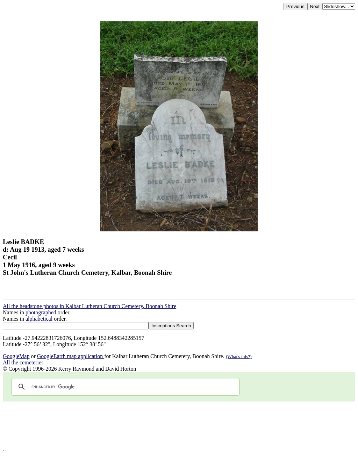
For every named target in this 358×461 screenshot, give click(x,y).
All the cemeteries (23, 362)
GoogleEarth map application (70, 356)
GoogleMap (16, 356)
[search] (124, 387)
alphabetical (39, 319)
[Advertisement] (179, 425)
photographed (41, 312)
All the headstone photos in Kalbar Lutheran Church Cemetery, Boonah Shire (89, 306)
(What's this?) (239, 356)
